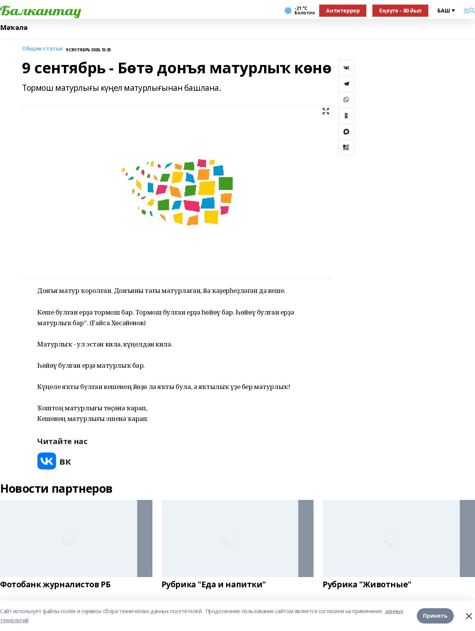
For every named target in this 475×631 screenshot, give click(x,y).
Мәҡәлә (13, 28)
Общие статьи (42, 49)
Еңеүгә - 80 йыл (400, 10)
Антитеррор (342, 10)
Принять (435, 615)
